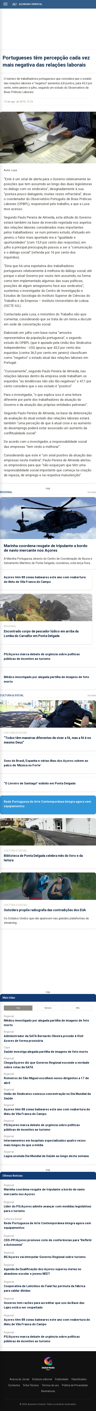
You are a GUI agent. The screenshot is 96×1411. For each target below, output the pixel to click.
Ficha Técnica (31, 1385)
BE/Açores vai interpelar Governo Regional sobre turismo (45, 1257)
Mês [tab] (78, 1008)
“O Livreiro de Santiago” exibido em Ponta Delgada (39, 783)
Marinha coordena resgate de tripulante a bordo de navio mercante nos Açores (45, 547)
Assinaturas (48, 1391)
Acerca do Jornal (19, 1379)
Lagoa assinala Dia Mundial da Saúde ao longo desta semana (46, 1156)
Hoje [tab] (18, 1008)
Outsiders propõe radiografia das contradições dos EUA (45, 910)
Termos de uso (50, 1385)
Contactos (14, 1385)
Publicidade (61, 1379)
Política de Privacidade (75, 1385)
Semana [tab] (48, 1008)
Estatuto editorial (42, 1379)
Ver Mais (91, 492)
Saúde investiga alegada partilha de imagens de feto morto (46, 1051)
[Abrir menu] (5, 4)
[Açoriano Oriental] (48, 1370)
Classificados (79, 1379)
